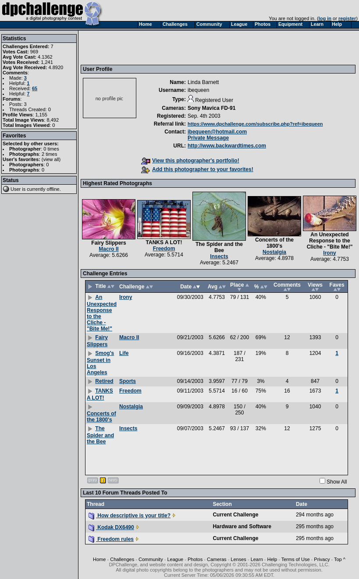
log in (325, 18)
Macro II (108, 249)
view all (51, 159)
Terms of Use (295, 559)
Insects (219, 256)
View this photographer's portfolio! (190, 161)
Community (151, 559)
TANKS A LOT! (164, 242)
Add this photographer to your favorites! (197, 169)
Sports (127, 381)
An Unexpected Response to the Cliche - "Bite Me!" (330, 241)
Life (123, 353)
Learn (257, 559)
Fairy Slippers (108, 243)
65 (34, 88)
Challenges (122, 559)
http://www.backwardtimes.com (227, 146)
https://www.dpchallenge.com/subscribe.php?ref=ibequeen (255, 123)
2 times (49, 154)
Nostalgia (274, 252)
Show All (337, 482)
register (347, 18)
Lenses (238, 559)
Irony (329, 253)
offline (53, 189)
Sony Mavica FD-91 (211, 108)
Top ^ (339, 559)
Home (99, 559)
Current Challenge (235, 515)
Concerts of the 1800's (274, 243)
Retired (104, 381)
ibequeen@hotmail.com (217, 132)
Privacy (322, 559)
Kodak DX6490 (111, 527)
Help (272, 559)
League (175, 559)
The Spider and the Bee (219, 247)
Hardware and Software (242, 526)
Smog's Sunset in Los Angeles (100, 362)
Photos (195, 559)
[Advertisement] (144, 47)
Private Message (208, 138)
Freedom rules (111, 539)
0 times (51, 148)
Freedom (164, 249)
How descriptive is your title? (130, 515)
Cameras (217, 559)
